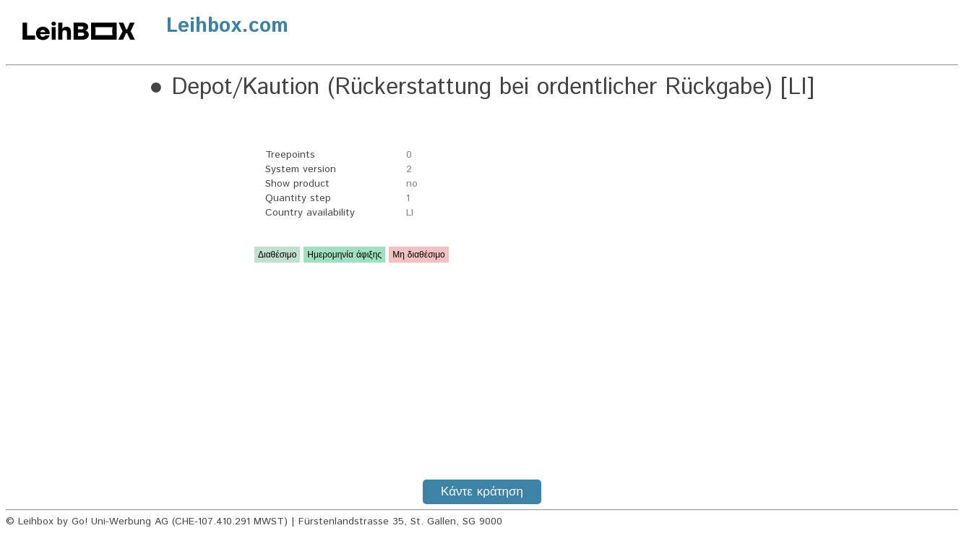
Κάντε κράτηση (482, 492)
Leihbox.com (227, 26)
